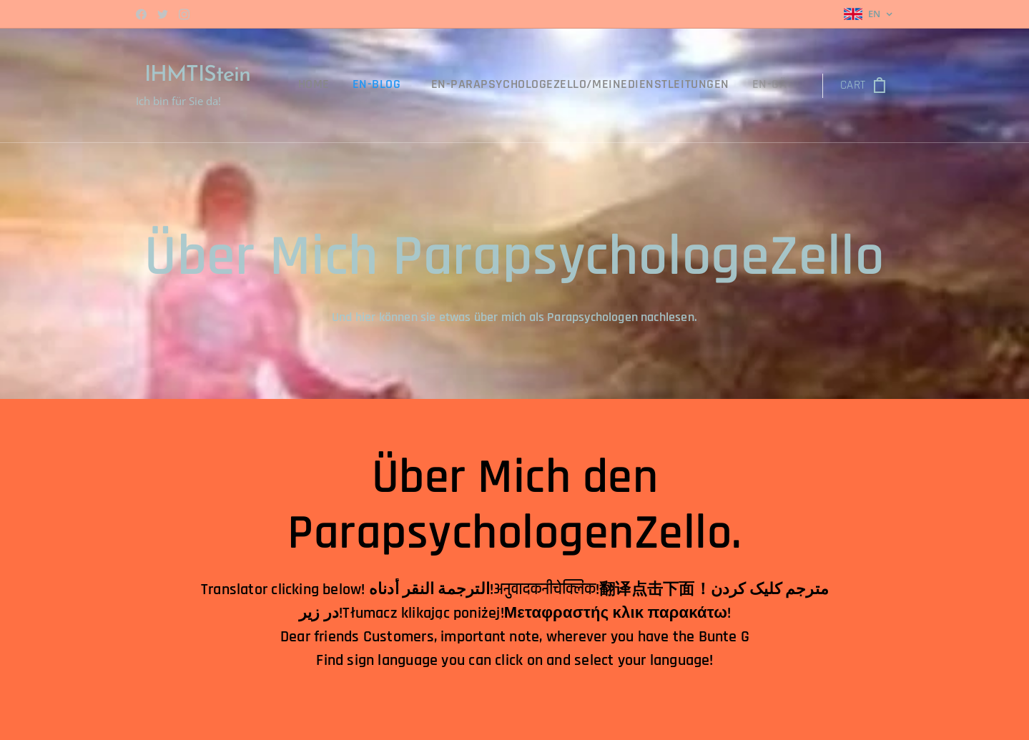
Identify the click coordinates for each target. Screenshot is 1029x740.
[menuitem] (345, 86)
